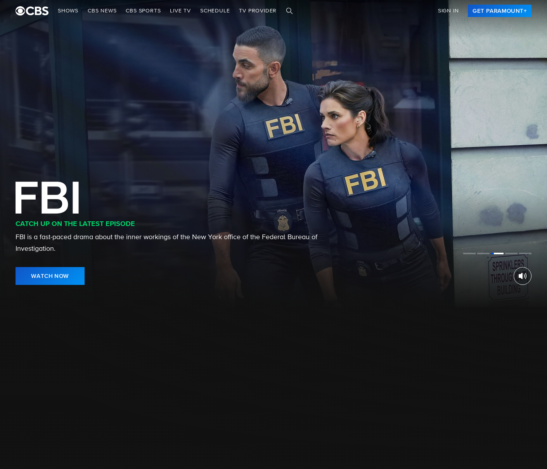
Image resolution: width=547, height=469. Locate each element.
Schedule (215, 11)
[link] (499, 11)
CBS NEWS (102, 11)
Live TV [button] (180, 11)
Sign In (448, 11)
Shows (68, 11)
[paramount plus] (32, 11)
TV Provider (258, 11)
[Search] (289, 10)
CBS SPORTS (143, 11)
